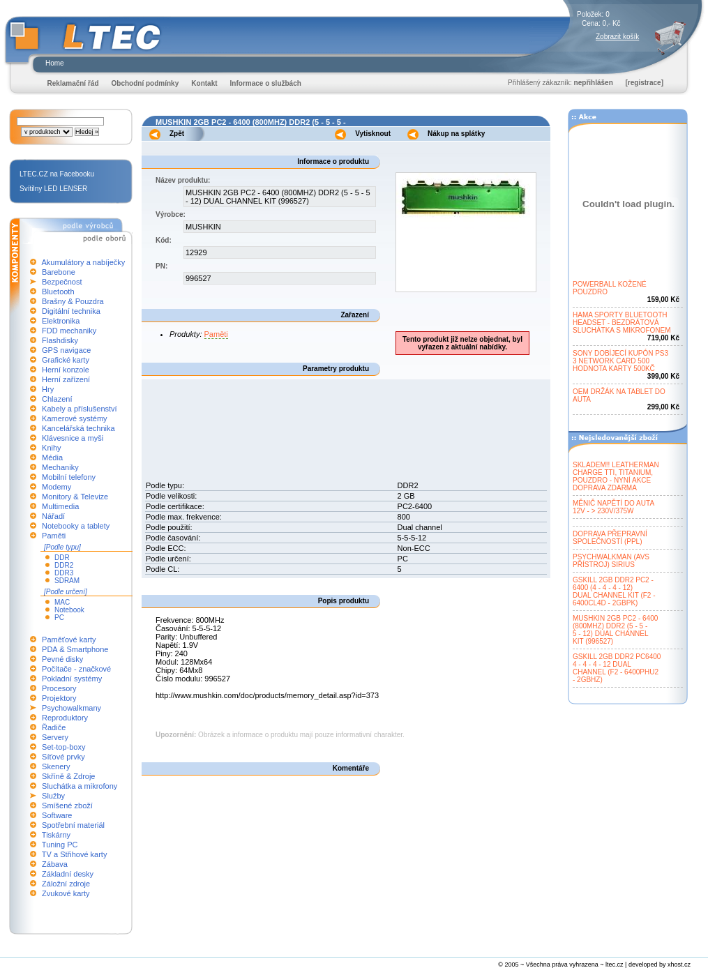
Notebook (69, 610)
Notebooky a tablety (76, 526)
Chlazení (57, 399)
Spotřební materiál (73, 825)
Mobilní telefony (69, 477)
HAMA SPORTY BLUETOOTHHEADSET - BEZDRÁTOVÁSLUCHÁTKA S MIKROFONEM (622, 322)
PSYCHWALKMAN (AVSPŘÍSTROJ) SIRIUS (611, 560)
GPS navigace (66, 350)
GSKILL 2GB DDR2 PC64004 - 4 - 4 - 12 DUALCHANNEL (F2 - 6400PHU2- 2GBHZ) (617, 668)
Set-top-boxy (63, 747)
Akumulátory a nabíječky (83, 262)
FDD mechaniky (69, 330)
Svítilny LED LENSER (53, 188)
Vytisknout (373, 133)
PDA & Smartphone (75, 649)
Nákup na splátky (456, 133)
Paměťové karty (69, 639)
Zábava (55, 864)
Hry (48, 389)
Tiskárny (56, 835)
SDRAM (67, 580)
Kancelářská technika (78, 428)
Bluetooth (58, 291)
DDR (62, 557)
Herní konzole (65, 369)
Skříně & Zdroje (68, 776)
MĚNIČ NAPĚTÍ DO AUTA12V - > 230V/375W (613, 507)
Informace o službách (265, 83)
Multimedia (60, 506)
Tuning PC (60, 844)
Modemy (56, 487)
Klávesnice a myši (72, 438)
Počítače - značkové (76, 669)
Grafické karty (65, 360)
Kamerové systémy (74, 418)
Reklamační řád (73, 83)
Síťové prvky (63, 757)
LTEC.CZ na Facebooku (57, 174)
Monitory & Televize (75, 496)
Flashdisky (60, 340)
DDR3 (63, 573)
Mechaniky (60, 467)
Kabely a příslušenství (79, 408)
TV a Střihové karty (74, 854)
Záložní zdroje (66, 883)
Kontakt (204, 83)
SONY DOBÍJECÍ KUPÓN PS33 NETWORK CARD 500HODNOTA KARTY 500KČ (620, 360)
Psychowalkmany (71, 708)
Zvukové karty (65, 893)
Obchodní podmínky (145, 83)
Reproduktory (65, 717)
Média (52, 457)
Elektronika (61, 321)
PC (59, 617)
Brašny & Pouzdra (73, 301)
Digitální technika (71, 311)
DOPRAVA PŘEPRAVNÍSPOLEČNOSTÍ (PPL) (610, 537)
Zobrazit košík (617, 36)
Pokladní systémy (72, 678)
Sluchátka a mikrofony (79, 786)
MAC (62, 602)
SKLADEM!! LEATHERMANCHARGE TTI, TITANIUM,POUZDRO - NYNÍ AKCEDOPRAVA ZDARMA (616, 476)
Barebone (58, 272)
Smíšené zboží (67, 805)
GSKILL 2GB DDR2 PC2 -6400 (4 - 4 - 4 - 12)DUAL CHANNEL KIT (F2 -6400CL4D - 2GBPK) (614, 591)
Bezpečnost (62, 282)
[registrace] (644, 82)
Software (57, 815)
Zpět (177, 133)
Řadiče (54, 727)
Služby (53, 796)
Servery (55, 737)
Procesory (59, 688)
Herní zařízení (66, 379)
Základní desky (67, 874)
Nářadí (53, 516)
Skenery (56, 766)
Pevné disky (62, 659)
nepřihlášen (593, 82)
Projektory (59, 698)
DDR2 (63, 565)
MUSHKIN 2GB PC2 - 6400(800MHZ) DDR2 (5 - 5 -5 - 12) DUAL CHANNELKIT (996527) (615, 629)
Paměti (54, 535)
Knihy (51, 448)
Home (54, 63)
